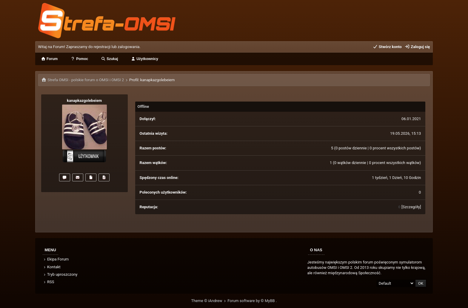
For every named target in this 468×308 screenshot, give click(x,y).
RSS (48, 282)
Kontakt (52, 267)
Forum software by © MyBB (251, 300)
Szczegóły (411, 207)
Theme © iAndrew (209, 300)
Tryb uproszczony (60, 274)
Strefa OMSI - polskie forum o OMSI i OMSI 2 (85, 80)
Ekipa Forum (56, 259)
